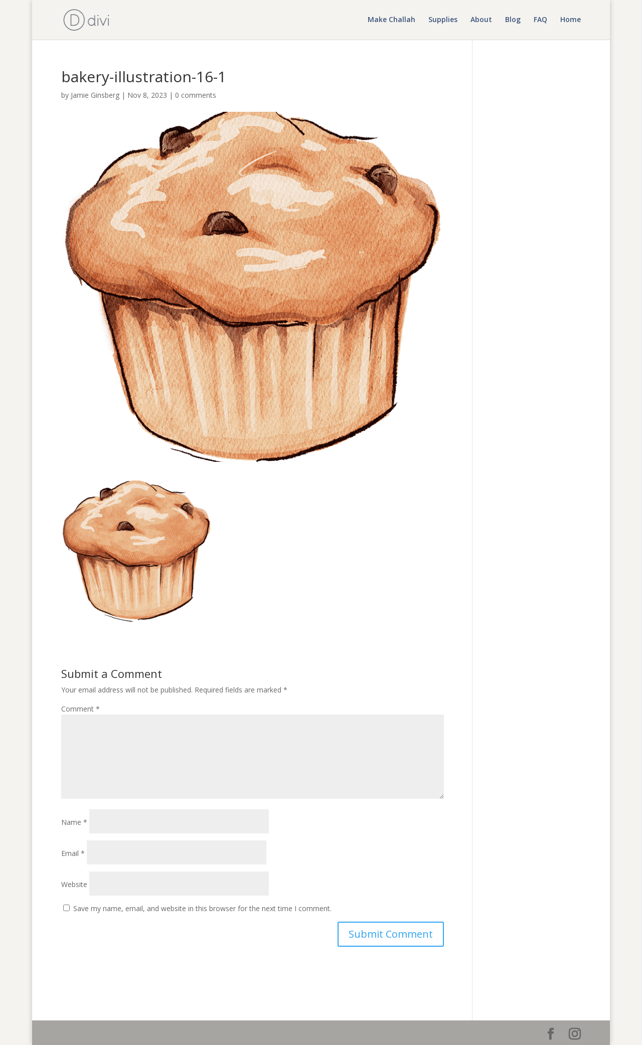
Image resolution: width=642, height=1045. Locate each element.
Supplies (442, 21)
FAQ (540, 21)
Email (73, 853)
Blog (513, 21)
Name (74, 822)
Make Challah (391, 21)
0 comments (195, 95)
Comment (80, 709)
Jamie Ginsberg (95, 95)
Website (74, 884)
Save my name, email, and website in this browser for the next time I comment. (202, 908)
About (481, 21)
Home (570, 21)
